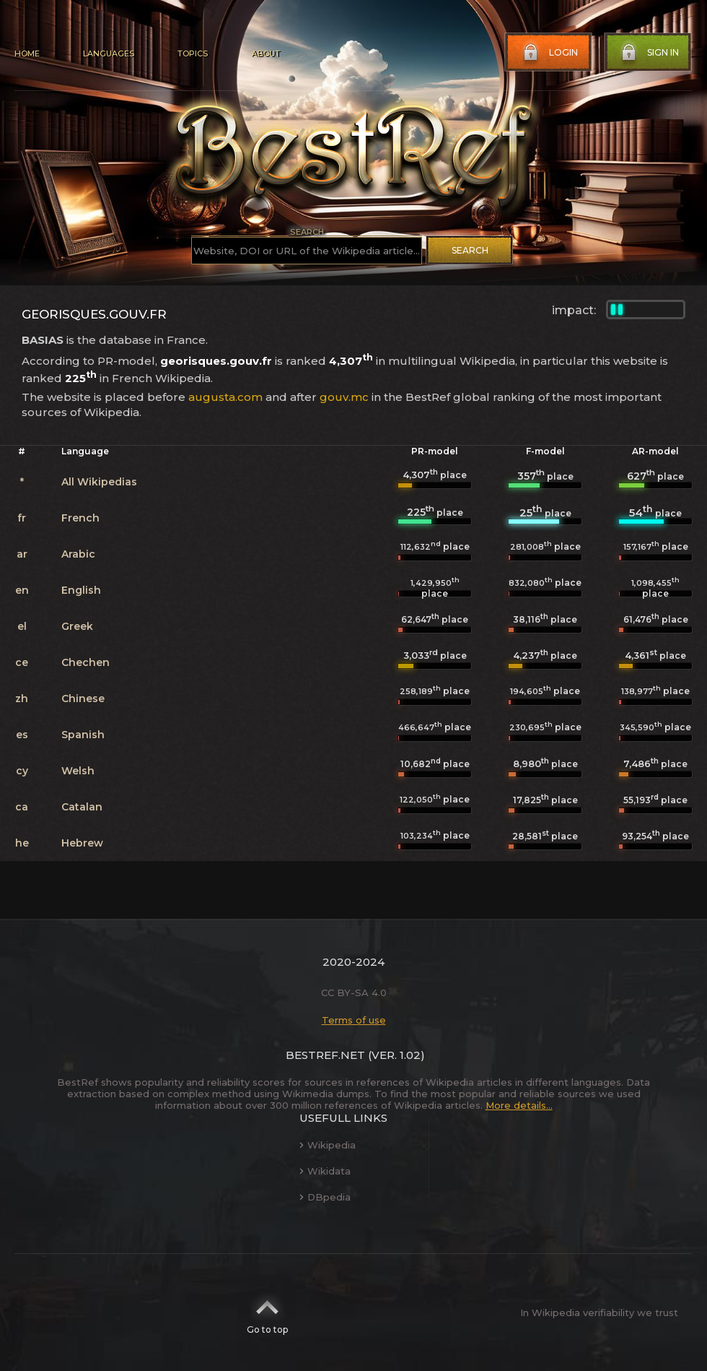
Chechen (85, 662)
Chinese (83, 698)
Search (470, 250)
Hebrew (82, 842)
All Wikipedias (99, 481)
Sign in (648, 53)
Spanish (83, 734)
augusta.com (225, 397)
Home (27, 53)
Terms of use (354, 1020)
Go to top (267, 1312)
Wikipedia (327, 1145)
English (81, 590)
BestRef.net (325, 1055)
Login (549, 53)
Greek (77, 626)
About (265, 53)
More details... (519, 1105)
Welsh (78, 770)
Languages (108, 53)
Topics (192, 53)
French (80, 517)
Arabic (78, 554)
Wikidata (325, 1171)
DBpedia (325, 1197)
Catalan (81, 806)
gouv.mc (344, 397)
